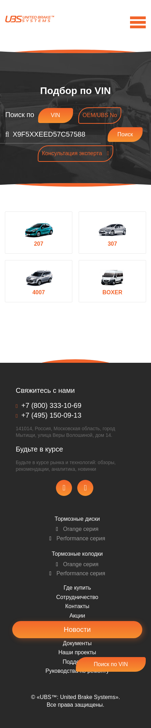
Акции (77, 616)
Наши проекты (77, 652)
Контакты (77, 606)
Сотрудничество (77, 597)
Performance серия (77, 538)
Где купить (77, 588)
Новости (77, 629)
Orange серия (77, 529)
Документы (77, 643)
